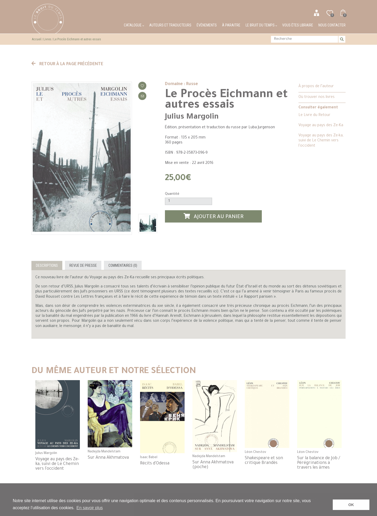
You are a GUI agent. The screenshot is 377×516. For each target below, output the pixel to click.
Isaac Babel (148, 457)
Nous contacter (332, 25)
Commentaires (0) (122, 265)
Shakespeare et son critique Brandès (264, 460)
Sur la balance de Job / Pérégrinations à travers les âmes (318, 463)
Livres (47, 39)
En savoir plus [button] (89, 508)
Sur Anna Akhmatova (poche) (213, 465)
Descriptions (47, 265)
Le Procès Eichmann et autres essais (77, 39)
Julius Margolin (192, 117)
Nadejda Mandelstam (104, 452)
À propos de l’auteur (316, 87)
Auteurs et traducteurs (170, 25)
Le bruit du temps (261, 25)
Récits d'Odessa (154, 463)
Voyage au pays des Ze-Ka (320, 126)
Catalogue (134, 25)
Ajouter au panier (214, 216)
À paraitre (231, 25)
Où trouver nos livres (316, 97)
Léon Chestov (255, 452)
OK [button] (351, 505)
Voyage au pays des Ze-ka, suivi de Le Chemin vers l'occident (320, 141)
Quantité (172, 194)
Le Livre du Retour (314, 115)
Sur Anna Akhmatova (108, 458)
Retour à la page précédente (67, 64)
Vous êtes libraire (297, 25)
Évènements (207, 25)
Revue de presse (83, 265)
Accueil (36, 39)
